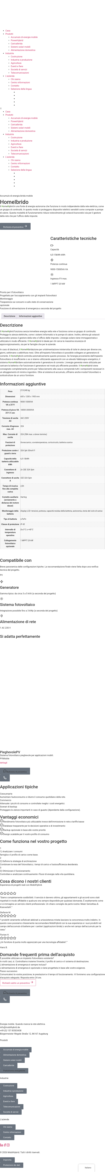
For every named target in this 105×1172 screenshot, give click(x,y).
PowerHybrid (17, 40)
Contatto (15, 85)
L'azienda (9, 76)
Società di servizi (19, 69)
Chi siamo (15, 79)
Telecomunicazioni (20, 73)
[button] (52, 108)
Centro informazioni (20, 82)
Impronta (7, 1160)
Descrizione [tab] (9, 316)
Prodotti (9, 34)
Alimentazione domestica (23, 50)
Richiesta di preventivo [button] (15, 771)
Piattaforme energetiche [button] (14, 1070)
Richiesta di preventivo (15, 226)
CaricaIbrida (16, 43)
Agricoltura (16, 63)
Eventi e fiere (17, 66)
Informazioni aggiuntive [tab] (30, 316)
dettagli (5, 762)
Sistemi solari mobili (20, 47)
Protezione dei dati (11, 1165)
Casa (7, 30)
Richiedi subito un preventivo (18, 982)
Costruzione (16, 56)
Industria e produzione (21, 60)
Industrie (9, 53)
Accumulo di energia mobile (24, 37)
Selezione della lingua (21, 89)
